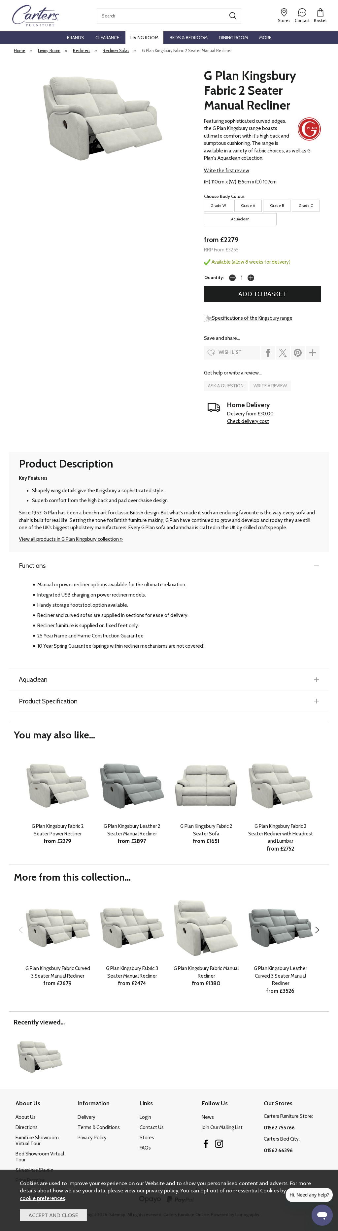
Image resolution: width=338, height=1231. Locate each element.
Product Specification (48, 701)
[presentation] (20, 930)
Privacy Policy (92, 1138)
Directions (27, 1127)
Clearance (107, 37)
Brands (75, 37)
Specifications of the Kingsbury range (248, 318)
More (265, 37)
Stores (147, 1138)
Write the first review (226, 171)
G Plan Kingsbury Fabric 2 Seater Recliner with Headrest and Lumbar (280, 833)
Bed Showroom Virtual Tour (40, 1157)
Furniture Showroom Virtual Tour (37, 1141)
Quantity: (214, 277)
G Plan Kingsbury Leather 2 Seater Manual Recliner (132, 830)
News (208, 1117)
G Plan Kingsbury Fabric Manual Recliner (206, 972)
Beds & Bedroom (189, 37)
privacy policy (162, 1190)
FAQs (145, 1148)
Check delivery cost (248, 421)
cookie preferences (42, 1198)
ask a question (226, 386)
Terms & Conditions (99, 1127)
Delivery (86, 1117)
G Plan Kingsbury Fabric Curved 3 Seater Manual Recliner (57, 972)
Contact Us (152, 1127)
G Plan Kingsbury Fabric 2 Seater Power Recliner (58, 830)
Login (145, 1117)
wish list (230, 352)
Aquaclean (33, 679)
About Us (26, 1117)
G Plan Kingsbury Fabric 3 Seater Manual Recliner (132, 972)
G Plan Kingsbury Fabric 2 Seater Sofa (206, 830)
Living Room (144, 37)
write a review (270, 386)
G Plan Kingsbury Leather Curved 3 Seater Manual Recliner (280, 975)
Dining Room (233, 37)
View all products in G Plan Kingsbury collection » (71, 539)
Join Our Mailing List (222, 1127)
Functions (32, 565)
